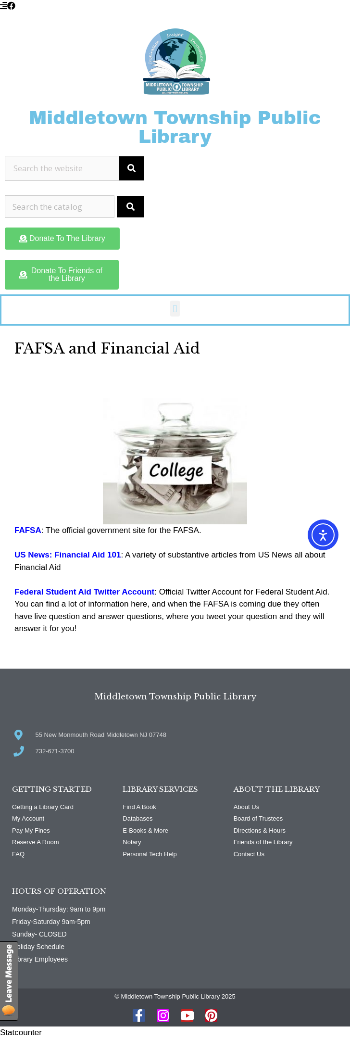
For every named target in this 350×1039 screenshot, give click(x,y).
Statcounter (21, 1032)
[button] (174, 309)
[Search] (131, 168)
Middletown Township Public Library (175, 127)
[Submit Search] (130, 207)
